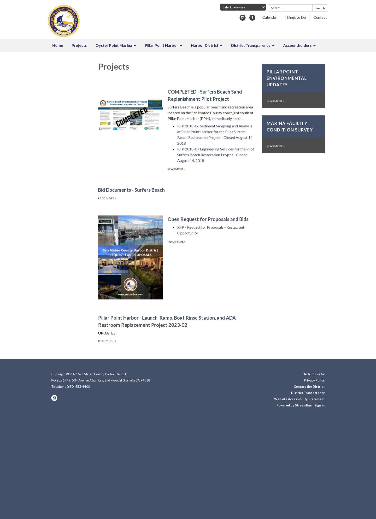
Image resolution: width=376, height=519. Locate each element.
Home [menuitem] (57, 45)
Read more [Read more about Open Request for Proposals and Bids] (177, 241)
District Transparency (308, 393)
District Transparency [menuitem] (250, 45)
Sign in (319, 405)
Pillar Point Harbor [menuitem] (161, 45)
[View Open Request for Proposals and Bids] (211, 219)
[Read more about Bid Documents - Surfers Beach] (176, 193)
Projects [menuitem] (79, 45)
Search (320, 8)
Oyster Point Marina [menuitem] (113, 45)
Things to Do (295, 17)
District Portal (314, 374)
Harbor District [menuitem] (204, 45)
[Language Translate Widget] (243, 7)
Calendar (269, 17)
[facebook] (252, 19)
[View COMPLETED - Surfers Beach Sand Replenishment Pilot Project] (211, 104)
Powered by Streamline (294, 405)
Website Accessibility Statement (299, 399)
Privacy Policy (314, 380)
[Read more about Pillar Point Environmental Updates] (293, 86)
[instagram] (243, 19)
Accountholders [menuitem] (297, 45)
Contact (320, 17)
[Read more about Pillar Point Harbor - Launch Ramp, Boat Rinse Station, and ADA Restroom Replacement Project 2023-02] (176, 329)
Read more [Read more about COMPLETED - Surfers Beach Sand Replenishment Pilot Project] (177, 169)
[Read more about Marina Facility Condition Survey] (293, 134)
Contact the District (309, 386)
